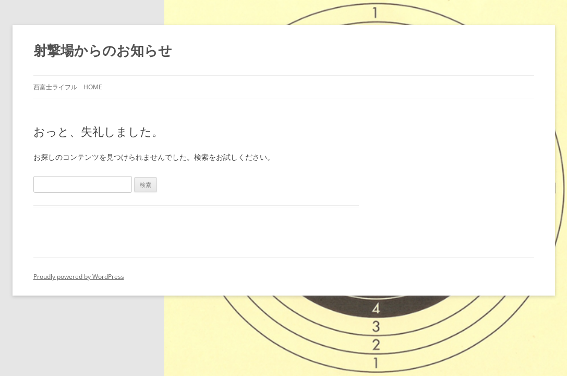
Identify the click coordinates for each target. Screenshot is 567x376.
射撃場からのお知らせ (102, 50)
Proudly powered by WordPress (78, 276)
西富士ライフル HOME (67, 87)
